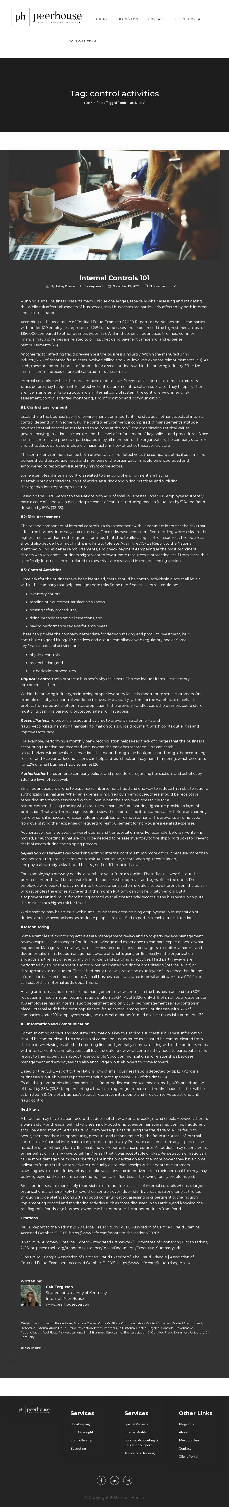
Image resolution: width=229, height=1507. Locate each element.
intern (98, 1328)
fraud (62, 1328)
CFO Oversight (81, 1432)
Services (77, 19)
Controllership (81, 1440)
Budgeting (78, 1448)
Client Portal (189, 19)
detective (28, 1328)
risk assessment (70, 1332)
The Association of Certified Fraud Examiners (156, 1332)
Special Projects (136, 1424)
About (101, 19)
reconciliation (31, 1332)
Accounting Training (140, 1453)
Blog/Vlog (128, 19)
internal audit (113, 1328)
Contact (156, 19)
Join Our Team (82, 41)
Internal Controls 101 (114, 278)
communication (133, 1323)
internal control (136, 1328)
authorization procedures (53, 1323)
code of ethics (109, 1323)
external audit (47, 1328)
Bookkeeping (80, 1424)
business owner (85, 1323)
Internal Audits (136, 1432)
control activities (158, 1323)
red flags (50, 1332)
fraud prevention (80, 1328)
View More (31, 1348)
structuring (114, 1332)
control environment (187, 1323)
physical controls (160, 1328)
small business (94, 1332)
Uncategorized (93, 286)
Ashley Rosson (65, 286)
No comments (159, 286)
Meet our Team (190, 1440)
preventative (183, 1328)
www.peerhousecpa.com (68, 1304)
